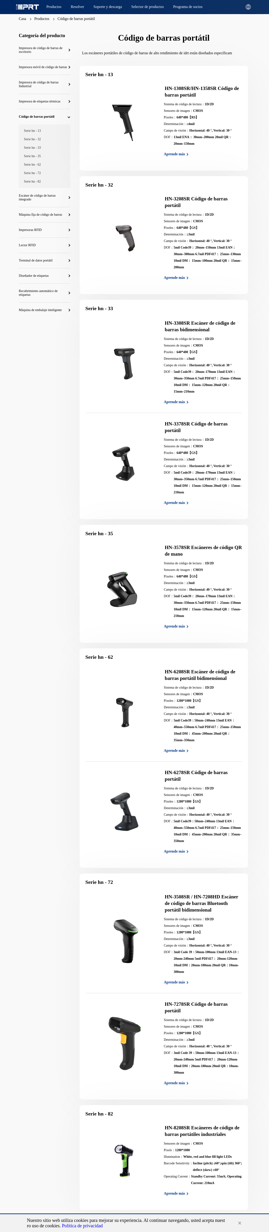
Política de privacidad (82, 1225)
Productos (41, 19)
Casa (22, 19)
